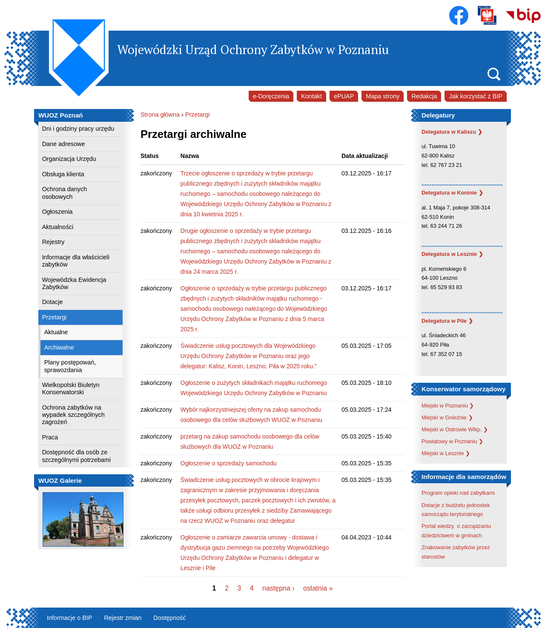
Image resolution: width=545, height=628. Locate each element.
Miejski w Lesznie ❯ (446, 453)
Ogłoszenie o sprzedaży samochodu (229, 463)
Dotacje (52, 301)
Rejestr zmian (122, 617)
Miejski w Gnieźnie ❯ (447, 417)
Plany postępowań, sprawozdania (70, 366)
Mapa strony (382, 96)
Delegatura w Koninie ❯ (452, 192)
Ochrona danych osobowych (64, 193)
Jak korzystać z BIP (475, 96)
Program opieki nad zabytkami (458, 493)
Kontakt (311, 96)
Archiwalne (59, 347)
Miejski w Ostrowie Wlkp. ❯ (455, 429)
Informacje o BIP (69, 617)
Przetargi (54, 317)
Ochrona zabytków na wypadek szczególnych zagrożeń (73, 415)
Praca (50, 437)
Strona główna (160, 114)
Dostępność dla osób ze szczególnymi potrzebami (76, 456)
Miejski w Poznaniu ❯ (448, 405)
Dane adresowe (63, 144)
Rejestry (53, 241)
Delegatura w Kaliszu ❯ (452, 132)
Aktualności (58, 227)
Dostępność (169, 617)
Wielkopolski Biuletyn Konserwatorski (71, 388)
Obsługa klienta (63, 174)
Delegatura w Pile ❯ (447, 321)
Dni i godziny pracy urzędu (78, 128)
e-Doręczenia (271, 96)
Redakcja (424, 96)
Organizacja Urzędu (69, 158)
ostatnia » (318, 588)
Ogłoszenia (57, 211)
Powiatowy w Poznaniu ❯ (452, 441)
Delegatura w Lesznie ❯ (452, 254)
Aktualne (56, 332)
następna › (278, 588)
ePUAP (344, 96)
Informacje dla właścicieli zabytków (75, 261)
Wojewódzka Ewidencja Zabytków (74, 283)
